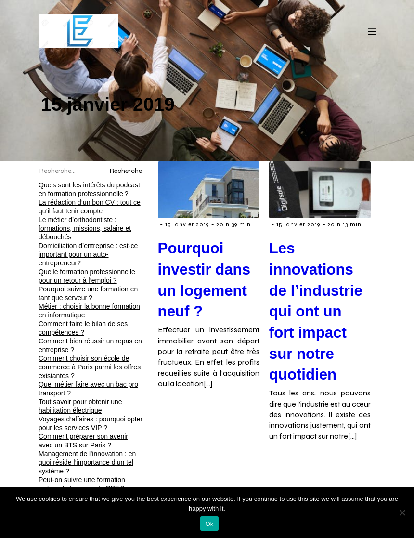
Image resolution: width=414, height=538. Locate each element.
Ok (209, 523)
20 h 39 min (233, 224)
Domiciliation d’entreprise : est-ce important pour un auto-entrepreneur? (88, 254)
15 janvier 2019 (187, 224)
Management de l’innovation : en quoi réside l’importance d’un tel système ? (87, 462)
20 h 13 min (344, 224)
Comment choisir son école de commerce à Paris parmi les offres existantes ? (90, 367)
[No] (402, 512)
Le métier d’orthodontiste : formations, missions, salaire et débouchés (85, 228)
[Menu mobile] (372, 31)
